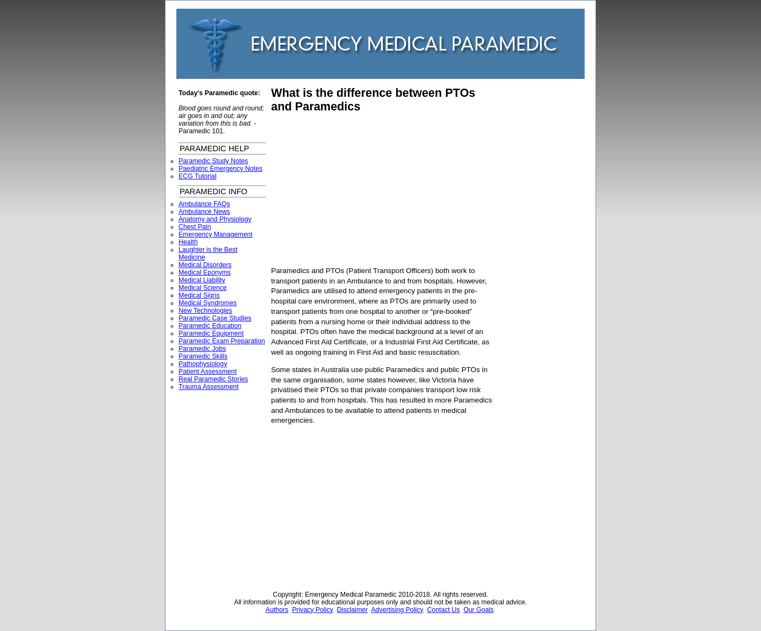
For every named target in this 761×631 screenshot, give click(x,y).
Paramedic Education (210, 326)
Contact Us (443, 610)
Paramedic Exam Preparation (222, 341)
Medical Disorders (205, 265)
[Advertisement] (362, 190)
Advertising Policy (397, 610)
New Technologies (205, 310)
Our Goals (478, 610)
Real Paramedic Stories (213, 379)
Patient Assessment (208, 371)
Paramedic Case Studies (215, 318)
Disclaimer (352, 610)
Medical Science (203, 288)
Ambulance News (204, 211)
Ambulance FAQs (204, 204)
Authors (277, 610)
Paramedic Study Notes (213, 161)
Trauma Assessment (208, 387)
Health (188, 242)
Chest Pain (195, 227)
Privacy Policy (313, 610)
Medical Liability (202, 280)
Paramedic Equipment (211, 333)
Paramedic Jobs (202, 348)
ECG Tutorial (198, 176)
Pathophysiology (203, 364)
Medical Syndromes (208, 303)
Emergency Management (216, 234)
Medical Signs (199, 295)
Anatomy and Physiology (215, 219)
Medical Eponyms (205, 272)
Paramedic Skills (203, 356)
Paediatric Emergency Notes (220, 168)
